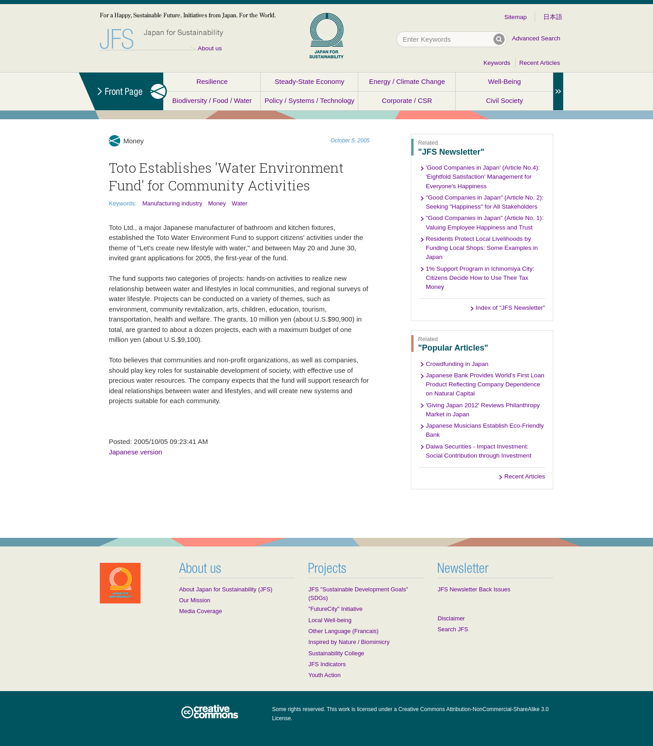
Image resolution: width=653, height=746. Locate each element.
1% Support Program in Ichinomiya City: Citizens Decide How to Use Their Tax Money (480, 278)
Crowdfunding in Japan (457, 364)
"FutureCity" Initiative (335, 608)
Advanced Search (536, 38)
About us (210, 48)
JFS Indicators (327, 664)
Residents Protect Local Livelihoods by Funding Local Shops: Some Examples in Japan (482, 248)
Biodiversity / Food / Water (212, 100)
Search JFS (453, 629)
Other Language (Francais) (343, 631)
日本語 (552, 17)
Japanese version (135, 452)
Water (239, 203)
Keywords (496, 62)
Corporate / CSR (407, 100)
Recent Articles (539, 62)
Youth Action (324, 675)
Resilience (212, 81)
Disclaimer (451, 618)
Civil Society (504, 100)
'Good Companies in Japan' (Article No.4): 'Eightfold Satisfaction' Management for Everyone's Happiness (483, 177)
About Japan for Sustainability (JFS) (226, 589)
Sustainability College (336, 653)
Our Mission (194, 600)
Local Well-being (329, 620)
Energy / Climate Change (407, 81)
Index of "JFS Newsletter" (510, 307)
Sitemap (515, 17)
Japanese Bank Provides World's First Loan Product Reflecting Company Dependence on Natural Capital (485, 384)
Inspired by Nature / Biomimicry (349, 642)
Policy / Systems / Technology (309, 100)
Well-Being (504, 81)
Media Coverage (200, 611)
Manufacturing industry (172, 203)
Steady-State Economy (309, 81)
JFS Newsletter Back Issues (474, 589)
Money (217, 203)
